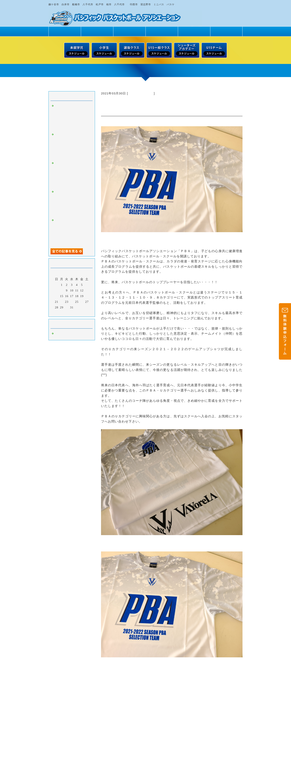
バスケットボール (141, 93)
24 (72, 301)
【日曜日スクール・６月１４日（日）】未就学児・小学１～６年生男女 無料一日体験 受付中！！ (74, 174)
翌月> (80, 312)
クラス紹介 (129, 31)
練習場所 (194, 31)
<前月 (63, 312)
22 (61, 301)
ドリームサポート (226, 31)
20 (87, 296)
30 (67, 307)
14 (56, 296)
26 (82, 301)
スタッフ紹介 (162, 31)
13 (87, 290)
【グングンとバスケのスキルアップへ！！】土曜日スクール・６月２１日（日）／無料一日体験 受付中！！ (72, 117)
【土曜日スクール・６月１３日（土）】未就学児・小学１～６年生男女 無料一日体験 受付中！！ (74, 203)
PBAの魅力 (97, 31)
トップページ (65, 31)
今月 (72, 312)
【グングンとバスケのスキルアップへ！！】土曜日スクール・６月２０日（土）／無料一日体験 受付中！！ (72, 145)
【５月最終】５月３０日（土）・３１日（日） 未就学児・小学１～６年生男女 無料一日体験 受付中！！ (72, 231)
